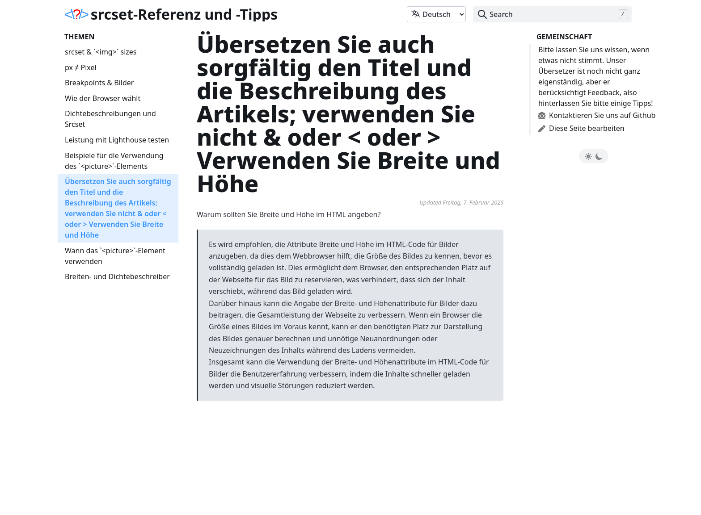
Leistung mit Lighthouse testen (117, 140)
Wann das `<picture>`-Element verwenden (115, 256)
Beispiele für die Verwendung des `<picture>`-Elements (114, 161)
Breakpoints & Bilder (99, 83)
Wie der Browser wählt (102, 98)
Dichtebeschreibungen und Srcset (110, 119)
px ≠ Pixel (81, 67)
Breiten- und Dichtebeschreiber (117, 276)
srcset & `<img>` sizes (101, 52)
